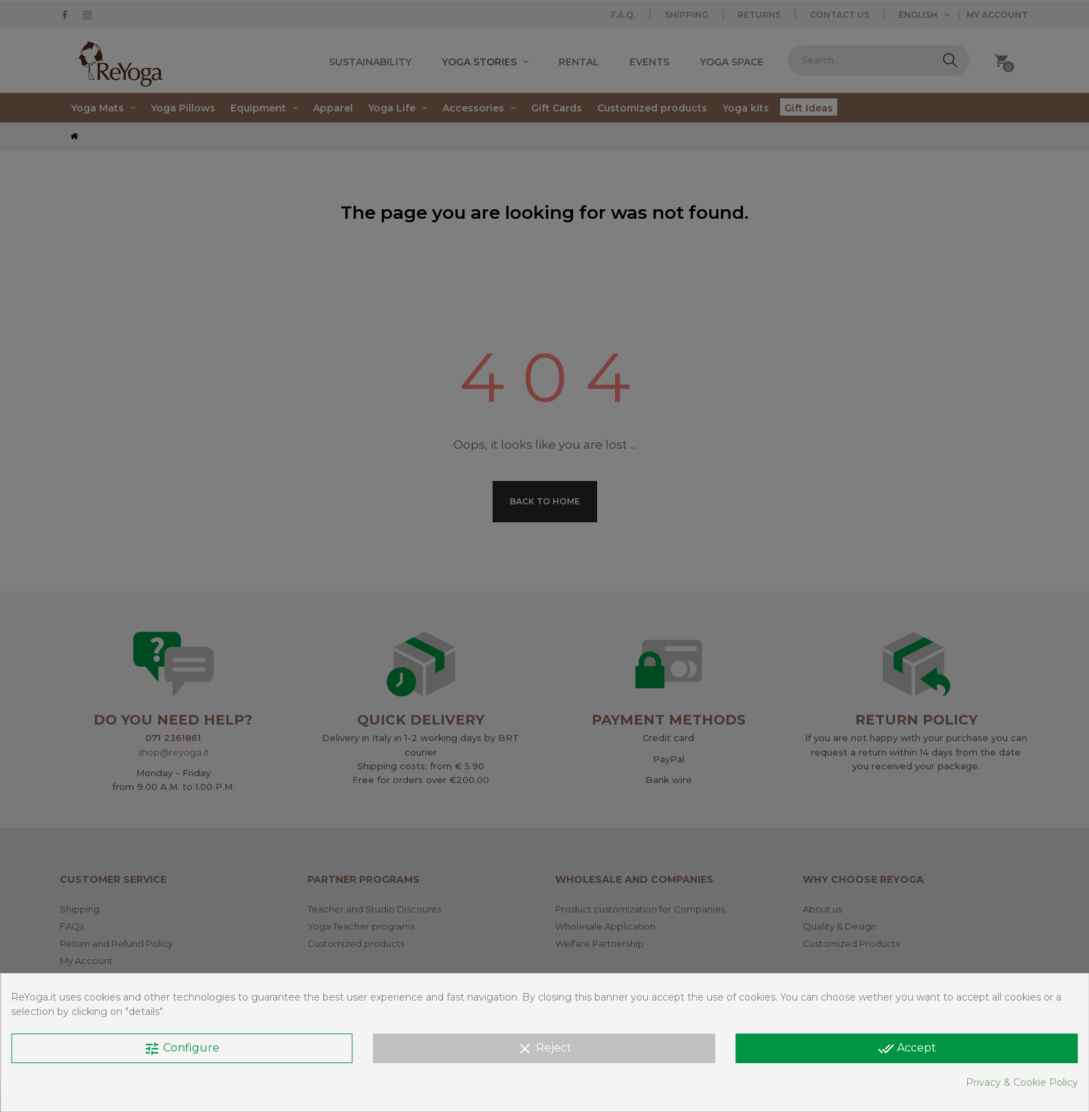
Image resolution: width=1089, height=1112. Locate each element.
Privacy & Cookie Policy (1022, 1082)
